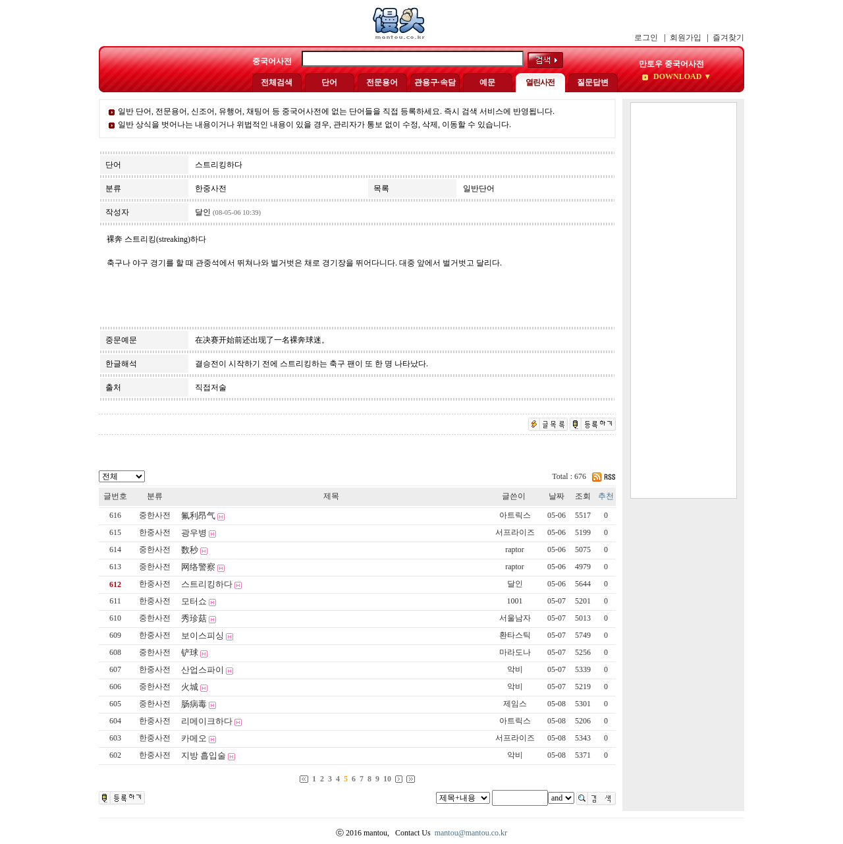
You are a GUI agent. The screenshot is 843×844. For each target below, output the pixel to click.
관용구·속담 (435, 82)
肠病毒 (194, 704)
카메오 (194, 738)
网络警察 (198, 567)
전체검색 (276, 82)
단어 (329, 82)
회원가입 (685, 37)
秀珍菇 (194, 618)
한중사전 (155, 532)
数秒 (189, 550)
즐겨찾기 (728, 37)
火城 (189, 687)
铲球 (189, 653)
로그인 (646, 37)
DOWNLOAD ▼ (681, 76)
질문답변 (593, 82)
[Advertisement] (683, 300)
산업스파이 (202, 670)
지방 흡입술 (203, 755)
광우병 (194, 533)
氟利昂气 (198, 515)
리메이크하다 (206, 721)
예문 (487, 82)
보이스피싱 (202, 635)
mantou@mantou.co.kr (471, 832)
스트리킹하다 (206, 584)
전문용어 (382, 82)
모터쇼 (194, 601)
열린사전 (540, 82)
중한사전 (155, 515)
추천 (606, 496)
